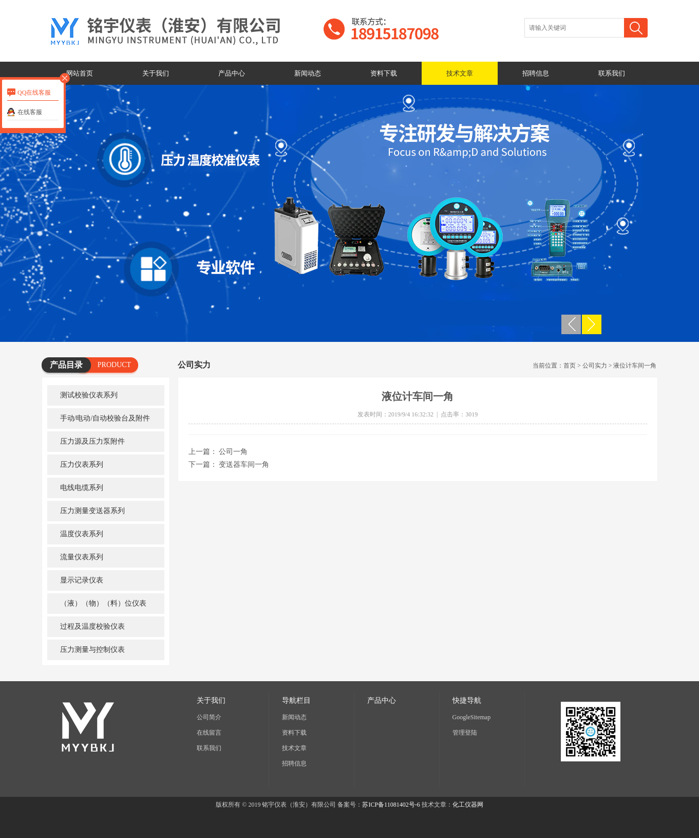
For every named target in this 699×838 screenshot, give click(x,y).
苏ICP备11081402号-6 (391, 804)
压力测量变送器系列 (92, 511)
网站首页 (79, 73)
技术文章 (459, 73)
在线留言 (209, 732)
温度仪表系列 (81, 534)
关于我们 (155, 73)
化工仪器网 (467, 804)
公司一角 (233, 452)
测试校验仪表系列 (89, 395)
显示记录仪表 (81, 580)
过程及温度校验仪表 (92, 626)
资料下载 (383, 73)
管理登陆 (464, 732)
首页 (569, 365)
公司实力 (594, 365)
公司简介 (209, 717)
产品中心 (231, 73)
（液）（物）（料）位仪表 (103, 603)
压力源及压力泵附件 (92, 441)
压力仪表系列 (81, 464)
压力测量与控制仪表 (92, 649)
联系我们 (611, 73)
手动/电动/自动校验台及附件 (105, 418)
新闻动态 (307, 73)
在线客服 (29, 112)
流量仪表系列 (81, 557)
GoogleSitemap (471, 717)
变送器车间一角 (244, 464)
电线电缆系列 (81, 487)
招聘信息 (535, 73)
